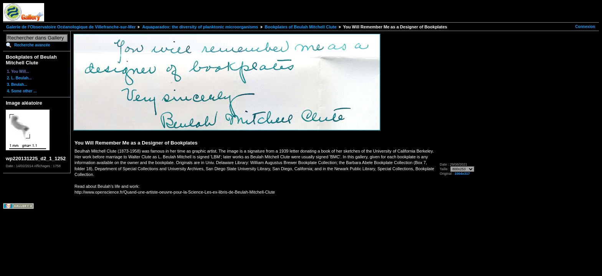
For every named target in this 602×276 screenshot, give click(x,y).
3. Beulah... (17, 84)
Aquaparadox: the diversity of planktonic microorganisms (200, 27)
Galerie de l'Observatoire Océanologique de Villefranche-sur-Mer (71, 27)
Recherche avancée (32, 45)
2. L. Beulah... (19, 78)
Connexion (585, 27)
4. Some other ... (21, 91)
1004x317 (462, 174)
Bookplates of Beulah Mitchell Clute (301, 27)
